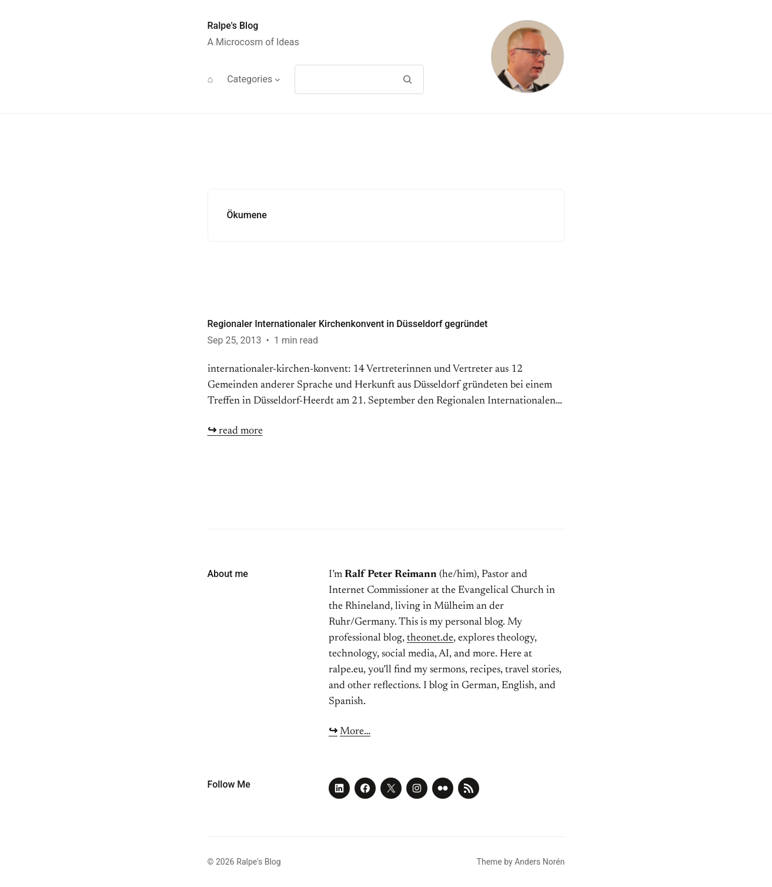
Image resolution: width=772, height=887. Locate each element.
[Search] (407, 79)
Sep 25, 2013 (235, 340)
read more (235, 431)
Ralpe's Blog (233, 25)
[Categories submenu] (277, 79)
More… (355, 731)
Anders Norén (539, 861)
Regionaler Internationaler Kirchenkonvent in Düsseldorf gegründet (348, 323)
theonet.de (430, 638)
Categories (249, 79)
